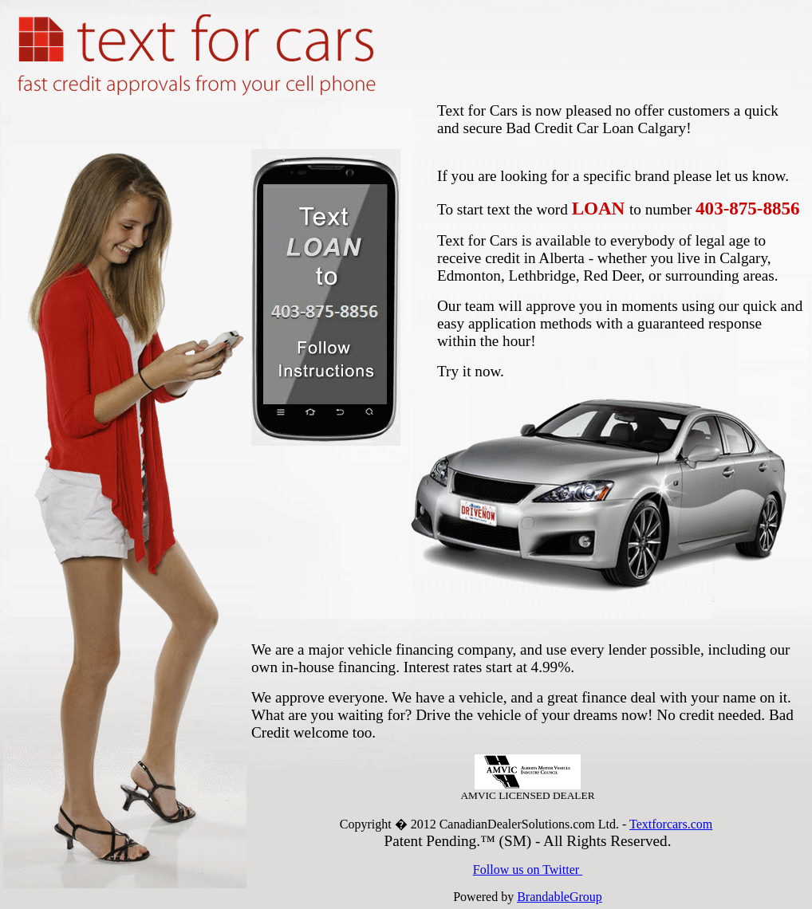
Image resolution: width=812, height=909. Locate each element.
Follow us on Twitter (527, 869)
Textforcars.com (670, 824)
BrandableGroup (559, 896)
